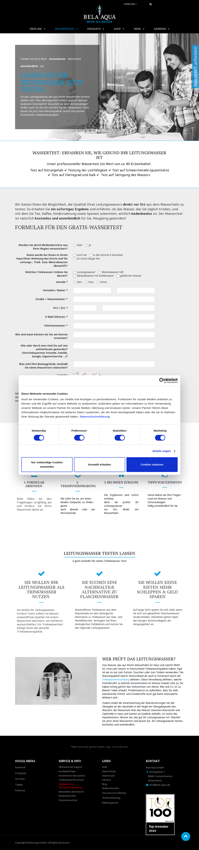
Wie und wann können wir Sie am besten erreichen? (41, 336)
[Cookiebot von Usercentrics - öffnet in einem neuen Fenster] (162, 380)
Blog (104, 784)
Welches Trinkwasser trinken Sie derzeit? (46, 273)
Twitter (19, 784)
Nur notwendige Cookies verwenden (47, 464)
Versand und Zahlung (114, 792)
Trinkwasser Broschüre (71, 779)
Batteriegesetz (110, 802)
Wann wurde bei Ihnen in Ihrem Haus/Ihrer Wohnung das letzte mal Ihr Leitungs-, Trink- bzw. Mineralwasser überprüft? (42, 260)
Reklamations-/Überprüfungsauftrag (70, 785)
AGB (104, 767)
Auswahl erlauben (99, 464)
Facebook (20, 767)
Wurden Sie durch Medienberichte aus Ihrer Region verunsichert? (43, 246)
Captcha (62, 375)
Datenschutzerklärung (95, 416)
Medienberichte (67, 795)
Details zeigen (161, 450)
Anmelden (130, 4)
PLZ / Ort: (59, 308)
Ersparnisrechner (68, 800)
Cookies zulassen (152, 464)
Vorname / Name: (54, 290)
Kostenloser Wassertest (72, 775)
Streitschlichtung (111, 797)
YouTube (20, 778)
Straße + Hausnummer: (51, 299)
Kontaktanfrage (67, 771)
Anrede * (62, 282)
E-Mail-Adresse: (55, 316)
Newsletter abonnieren (71, 791)
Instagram (20, 773)
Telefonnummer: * (56, 325)
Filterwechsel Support (70, 767)
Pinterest (20, 790)
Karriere (106, 779)
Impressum (108, 775)
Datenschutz (109, 771)
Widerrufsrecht (110, 788)
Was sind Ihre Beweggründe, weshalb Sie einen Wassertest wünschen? (43, 365)
